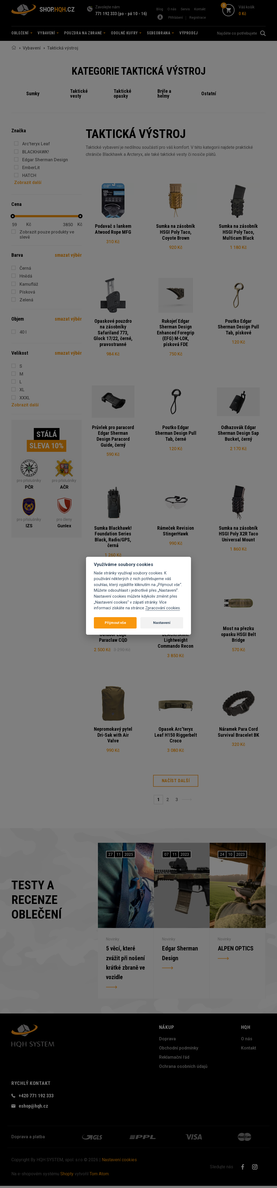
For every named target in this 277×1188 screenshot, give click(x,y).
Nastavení (161, 623)
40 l (23, 332)
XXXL (24, 397)
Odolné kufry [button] (126, 33)
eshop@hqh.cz (33, 1108)
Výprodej (188, 33)
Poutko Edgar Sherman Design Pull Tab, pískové (238, 327)
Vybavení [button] (48, 33)
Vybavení (32, 48)
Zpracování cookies (162, 608)
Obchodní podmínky (178, 1050)
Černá (25, 268)
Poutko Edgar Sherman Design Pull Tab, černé (175, 433)
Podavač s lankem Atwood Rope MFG (113, 229)
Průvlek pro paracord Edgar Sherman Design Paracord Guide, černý (113, 436)
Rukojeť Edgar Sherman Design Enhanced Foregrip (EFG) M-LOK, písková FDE (175, 332)
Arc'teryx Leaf (36, 143)
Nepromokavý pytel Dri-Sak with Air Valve (113, 736)
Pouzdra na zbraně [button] (85, 33)
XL (22, 389)
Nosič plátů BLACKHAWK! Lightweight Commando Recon (175, 638)
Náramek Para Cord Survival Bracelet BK (238, 733)
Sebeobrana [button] (160, 33)
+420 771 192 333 (36, 1097)
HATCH (29, 175)
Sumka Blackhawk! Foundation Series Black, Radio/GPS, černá (113, 537)
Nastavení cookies (119, 1161)
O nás (171, 9)
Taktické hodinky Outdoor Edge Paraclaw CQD (113, 635)
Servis (185, 9)
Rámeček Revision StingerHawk (175, 532)
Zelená (26, 299)
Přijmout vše (115, 623)
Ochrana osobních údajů (183, 1068)
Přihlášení (175, 17)
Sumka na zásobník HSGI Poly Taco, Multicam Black (238, 232)
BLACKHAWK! (35, 151)
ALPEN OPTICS (235, 950)
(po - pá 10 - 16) (132, 13)
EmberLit (31, 167)
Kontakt (200, 9)
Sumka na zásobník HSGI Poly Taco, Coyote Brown (175, 232)
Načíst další (176, 782)
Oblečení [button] (21, 33)
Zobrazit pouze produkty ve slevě (46, 234)
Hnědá (25, 276)
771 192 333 (106, 13)
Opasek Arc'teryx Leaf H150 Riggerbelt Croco (175, 736)
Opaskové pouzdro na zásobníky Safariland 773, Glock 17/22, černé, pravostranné (113, 332)
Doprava (167, 1041)
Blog (159, 9)
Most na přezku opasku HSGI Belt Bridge (238, 635)
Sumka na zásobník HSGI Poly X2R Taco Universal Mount (238, 534)
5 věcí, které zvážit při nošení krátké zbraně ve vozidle (125, 965)
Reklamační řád (174, 1059)
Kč (28, 224)
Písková (27, 292)
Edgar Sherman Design (45, 159)
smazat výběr (68, 255)
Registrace (197, 17)
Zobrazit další (27, 182)
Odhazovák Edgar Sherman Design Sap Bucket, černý (238, 433)
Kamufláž (28, 284)
